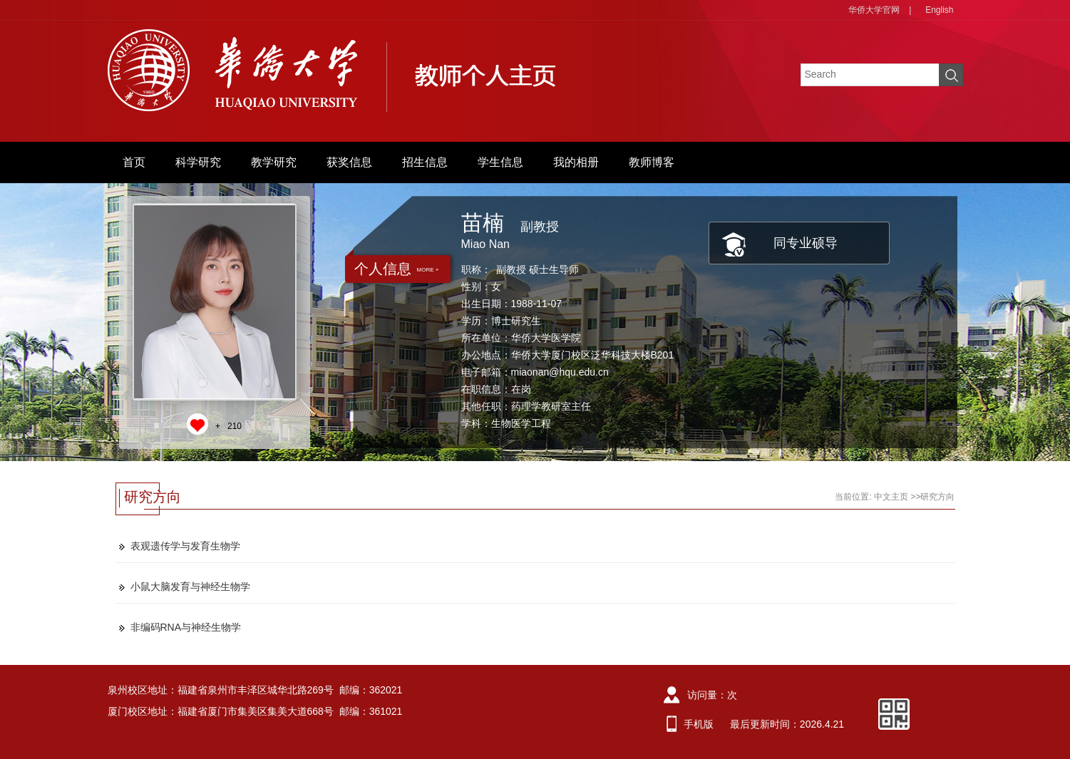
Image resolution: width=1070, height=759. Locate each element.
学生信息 (500, 162)
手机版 (699, 724)
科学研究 (198, 162)
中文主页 (891, 497)
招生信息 (425, 162)
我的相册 (576, 162)
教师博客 (651, 162)
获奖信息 (349, 162)
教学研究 (274, 162)
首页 (134, 162)
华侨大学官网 (874, 10)
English (939, 10)
